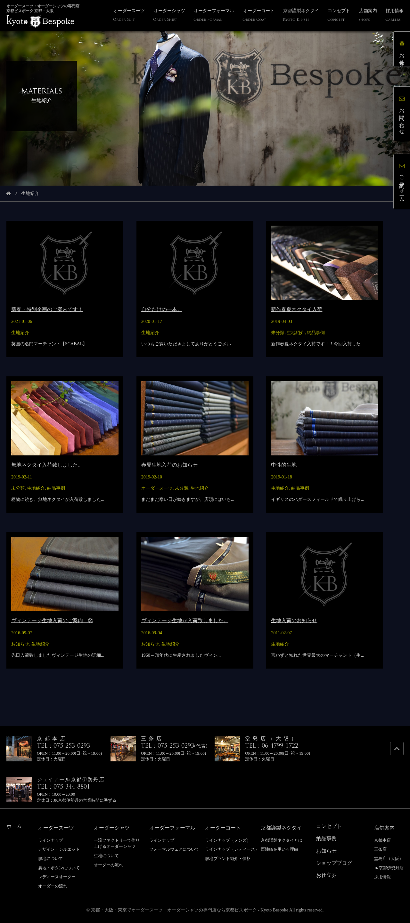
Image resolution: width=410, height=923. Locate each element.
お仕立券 (402, 49)
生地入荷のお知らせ (294, 620)
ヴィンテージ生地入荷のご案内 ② (52, 620)
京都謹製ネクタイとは (281, 840)
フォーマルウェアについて (174, 849)
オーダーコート (223, 828)
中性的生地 (284, 465)
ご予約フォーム (402, 181)
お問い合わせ (402, 114)
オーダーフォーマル (172, 828)
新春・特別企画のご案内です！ (47, 309)
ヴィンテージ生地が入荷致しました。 (184, 620)
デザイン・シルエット (59, 849)
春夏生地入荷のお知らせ (169, 465)
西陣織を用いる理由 (279, 849)
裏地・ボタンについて (59, 867)
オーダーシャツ (112, 828)
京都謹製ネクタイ (281, 828)
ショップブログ (334, 863)
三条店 (380, 849)
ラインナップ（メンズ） (228, 840)
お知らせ (20, 644)
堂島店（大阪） (388, 858)
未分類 (277, 332)
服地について (50, 858)
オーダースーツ (157, 488)
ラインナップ (50, 840)
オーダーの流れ (52, 886)
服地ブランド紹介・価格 (228, 858)
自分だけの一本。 (161, 309)
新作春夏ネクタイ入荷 (296, 309)
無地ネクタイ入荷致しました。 (47, 465)
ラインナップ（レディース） (232, 849)
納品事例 (316, 332)
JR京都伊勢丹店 (389, 867)
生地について (106, 855)
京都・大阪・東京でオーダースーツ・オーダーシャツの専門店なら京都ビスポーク (174, 910)
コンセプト (329, 826)
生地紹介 (20, 332)
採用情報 (382, 876)
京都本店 (382, 840)
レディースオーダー (57, 876)
